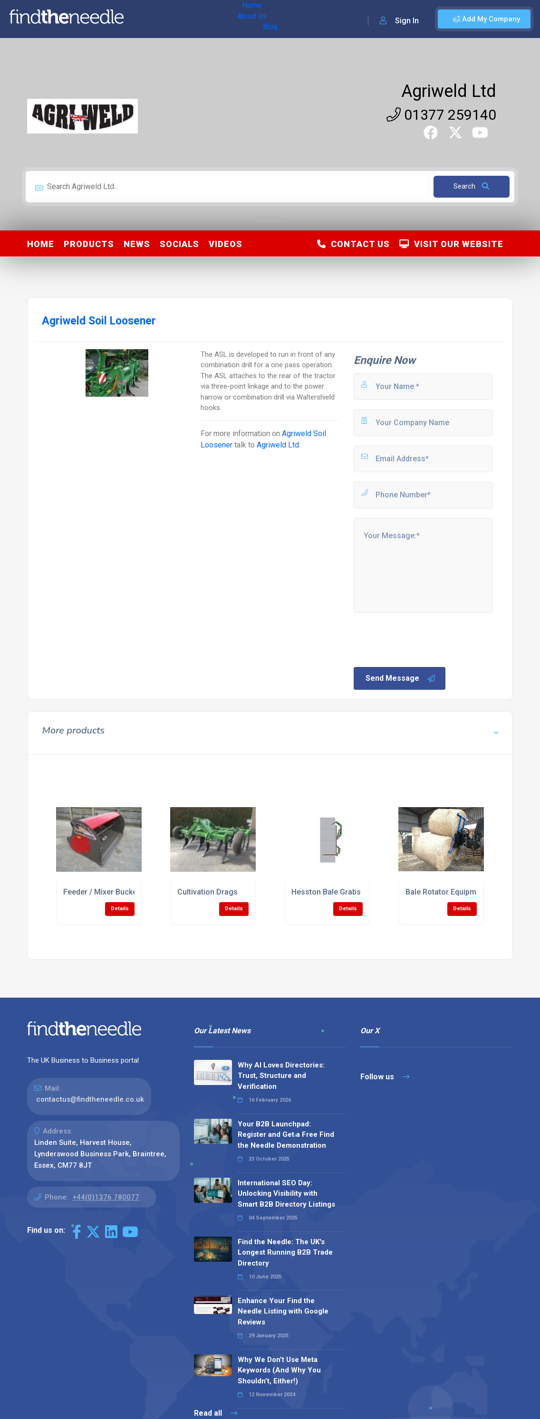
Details (120, 908)
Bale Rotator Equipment (446, 891)
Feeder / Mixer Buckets (103, 891)
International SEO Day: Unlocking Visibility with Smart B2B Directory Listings (286, 1194)
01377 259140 (441, 114)
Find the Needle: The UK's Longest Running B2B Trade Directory (285, 1252)
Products (89, 244)
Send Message (401, 678)
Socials (179, 244)
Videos (225, 244)
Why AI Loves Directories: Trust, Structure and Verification (281, 1076)
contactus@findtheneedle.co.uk (90, 1099)
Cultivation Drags (207, 891)
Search (471, 186)
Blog (213, 19)
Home (144, 19)
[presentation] (424, 638)
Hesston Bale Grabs (326, 891)
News (137, 244)
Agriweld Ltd (448, 91)
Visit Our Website (451, 244)
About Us (179, 19)
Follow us (384, 1076)
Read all (215, 1413)
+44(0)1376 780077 (105, 1197)
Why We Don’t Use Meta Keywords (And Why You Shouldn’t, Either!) (279, 1370)
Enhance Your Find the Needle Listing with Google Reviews (283, 1311)
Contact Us (353, 244)
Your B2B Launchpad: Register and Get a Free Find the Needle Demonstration (286, 1135)
